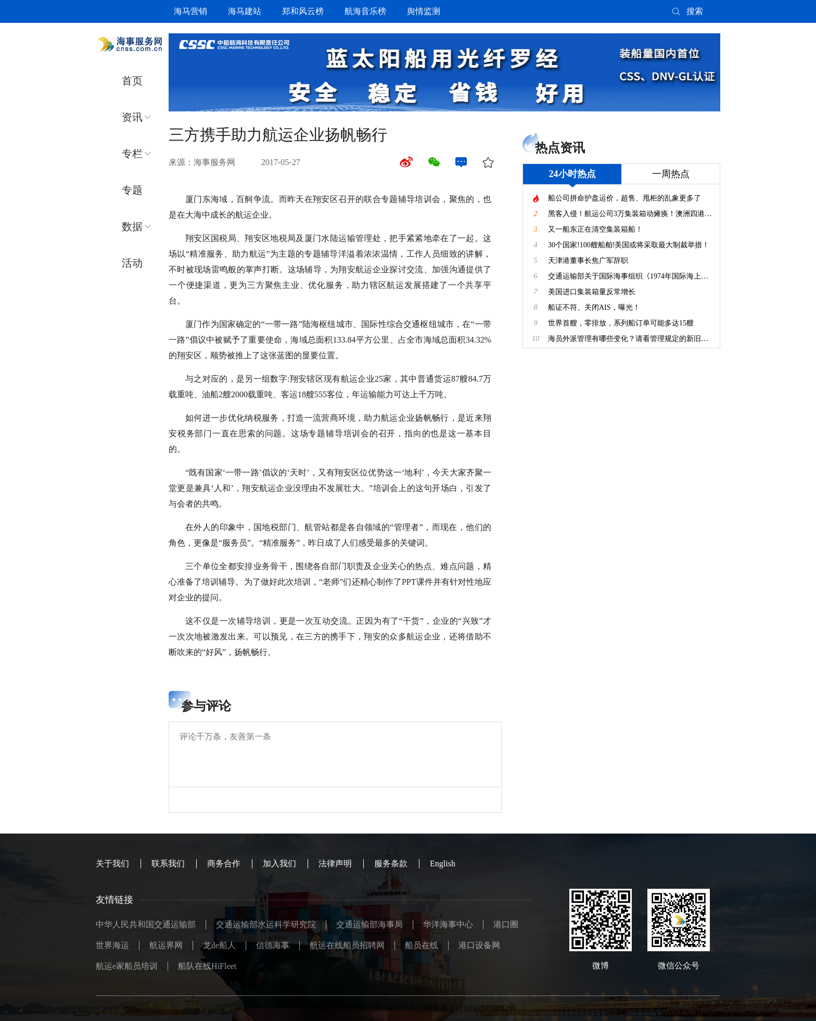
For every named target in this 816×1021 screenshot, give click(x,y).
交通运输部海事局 (369, 924)
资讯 (132, 117)
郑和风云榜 (303, 11)
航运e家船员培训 (127, 966)
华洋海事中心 (448, 924)
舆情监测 (423, 11)
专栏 (132, 153)
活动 (132, 263)
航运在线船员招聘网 (347, 945)
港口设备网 (479, 945)
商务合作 (223, 863)
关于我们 (112, 863)
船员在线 (421, 945)
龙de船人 (219, 945)
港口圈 (505, 924)
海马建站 (244, 11)
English (442, 863)
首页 (132, 80)
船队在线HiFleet (207, 966)
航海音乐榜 (365, 11)
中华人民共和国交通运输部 (146, 924)
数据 (132, 226)
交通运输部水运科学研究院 (266, 924)
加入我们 (279, 863)
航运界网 (166, 945)
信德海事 (272, 945)
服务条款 (390, 863)
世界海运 (112, 945)
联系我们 (168, 863)
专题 (132, 190)
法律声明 (335, 863)
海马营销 (190, 11)
